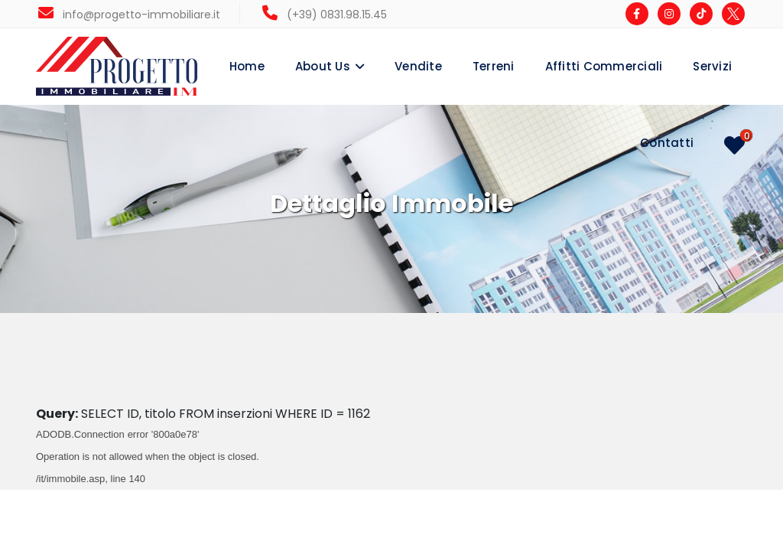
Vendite (418, 66)
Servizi (712, 66)
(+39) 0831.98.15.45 (324, 14)
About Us (322, 66)
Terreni (494, 66)
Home (247, 66)
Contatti (667, 143)
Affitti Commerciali (604, 66)
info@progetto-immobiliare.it (129, 14)
